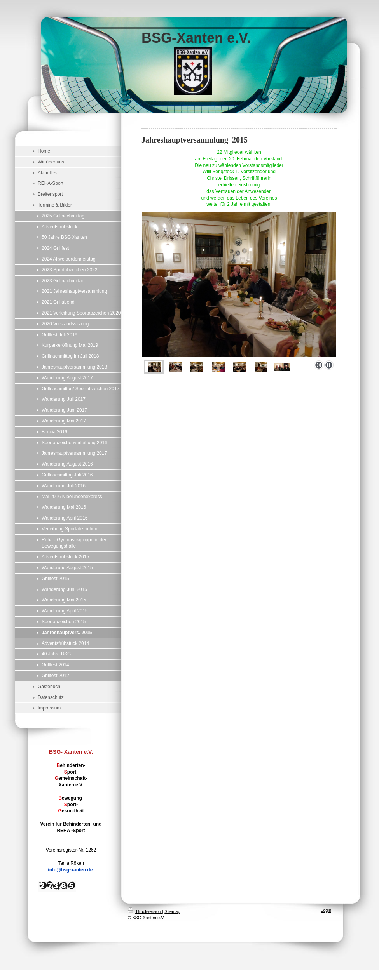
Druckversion (145, 911)
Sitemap (172, 911)
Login (326, 910)
